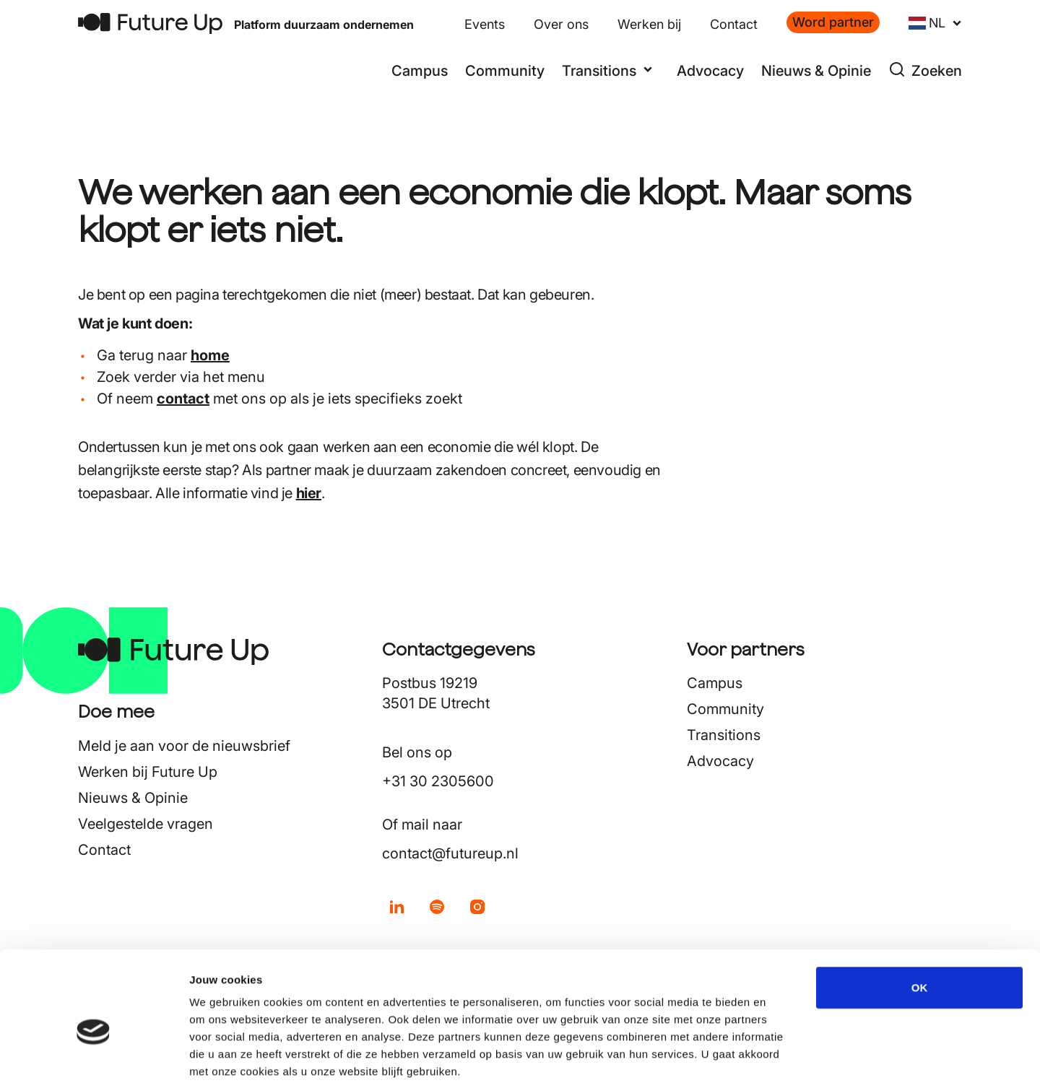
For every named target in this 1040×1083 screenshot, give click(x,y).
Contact (734, 24)
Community (505, 70)
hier (308, 493)
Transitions (723, 735)
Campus (419, 70)
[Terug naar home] (150, 23)
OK (919, 912)
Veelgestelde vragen (145, 823)
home (210, 355)
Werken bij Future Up (147, 771)
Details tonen (780, 1054)
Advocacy (710, 70)
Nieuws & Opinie (816, 70)
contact (183, 398)
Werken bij (649, 24)
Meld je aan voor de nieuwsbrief (184, 745)
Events (484, 24)
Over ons (561, 24)
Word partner (833, 22)
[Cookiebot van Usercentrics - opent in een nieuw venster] (93, 1055)
